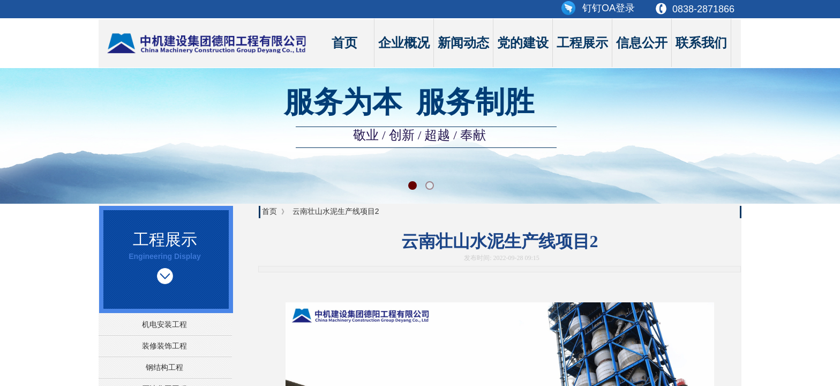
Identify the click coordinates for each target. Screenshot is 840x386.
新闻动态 (463, 43)
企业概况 (404, 43)
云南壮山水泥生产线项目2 (335, 211)
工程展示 (582, 43)
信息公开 (642, 43)
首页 (344, 43)
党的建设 (523, 43)
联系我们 (701, 43)
